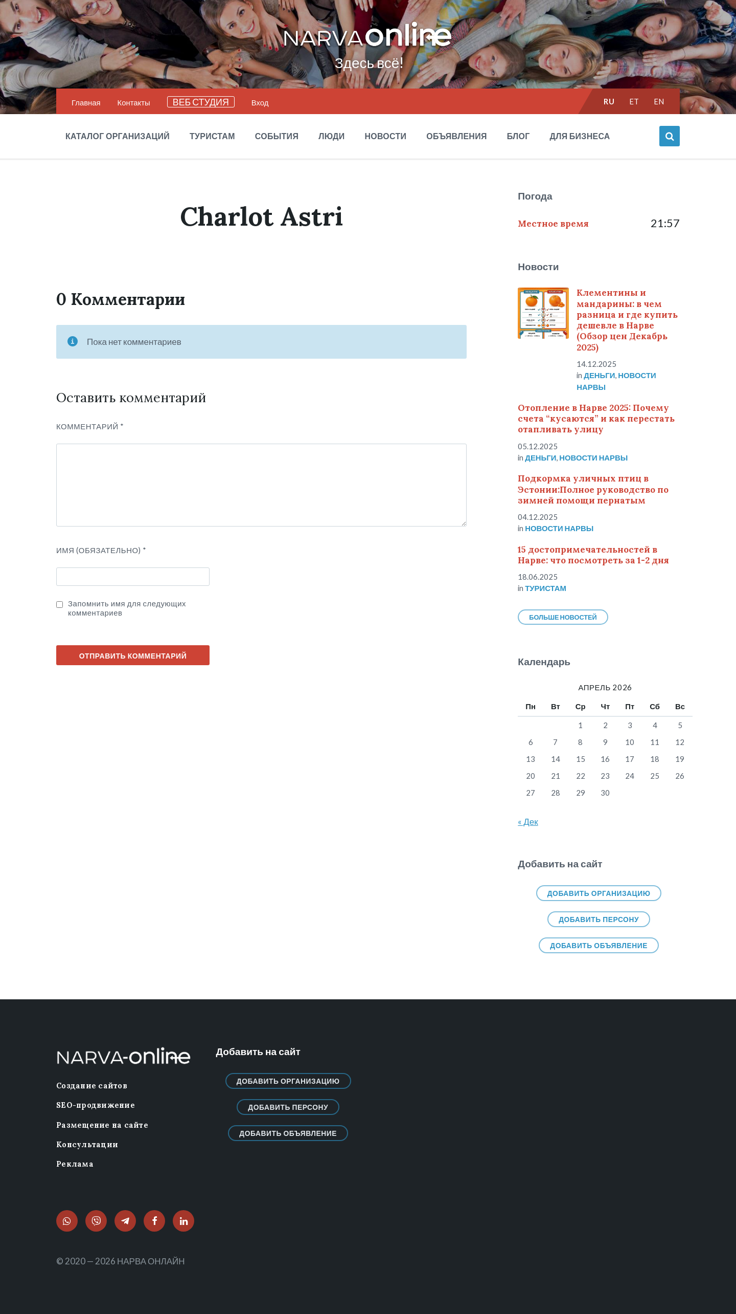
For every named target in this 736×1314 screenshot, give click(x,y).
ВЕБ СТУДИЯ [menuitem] (201, 101)
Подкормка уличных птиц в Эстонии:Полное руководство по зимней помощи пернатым (593, 489)
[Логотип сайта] (368, 46)
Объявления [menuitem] (456, 136)
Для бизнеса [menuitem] (580, 136)
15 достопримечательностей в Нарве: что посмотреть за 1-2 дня (593, 555)
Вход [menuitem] (260, 102)
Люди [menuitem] (331, 136)
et (634, 101)
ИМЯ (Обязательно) (101, 550)
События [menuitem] (276, 136)
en (659, 101)
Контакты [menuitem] (134, 102)
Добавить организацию (599, 893)
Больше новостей (562, 617)
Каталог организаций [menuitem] (117, 136)
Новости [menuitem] (385, 136)
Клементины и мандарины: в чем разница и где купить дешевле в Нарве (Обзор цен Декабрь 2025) (627, 320)
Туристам (545, 588)
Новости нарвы (593, 457)
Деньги (599, 375)
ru (609, 101)
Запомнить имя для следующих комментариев (127, 608)
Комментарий (90, 426)
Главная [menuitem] (86, 102)
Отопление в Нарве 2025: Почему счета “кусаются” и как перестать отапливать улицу (596, 418)
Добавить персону (599, 919)
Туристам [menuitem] (212, 136)
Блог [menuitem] (518, 136)
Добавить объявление (599, 945)
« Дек (528, 821)
